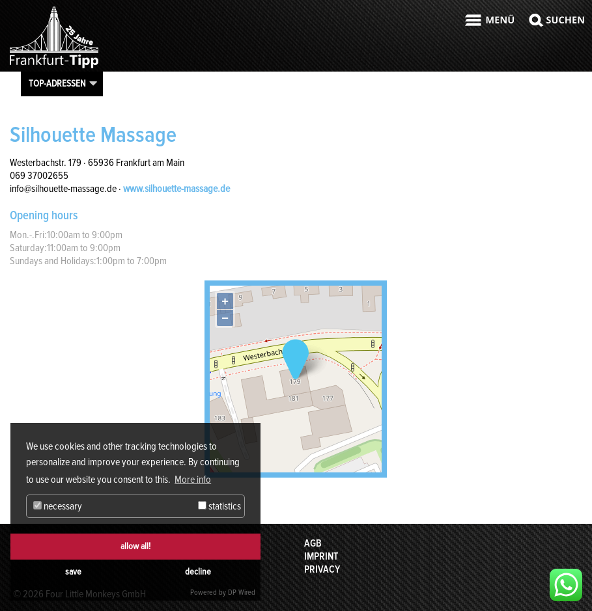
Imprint (321, 556)
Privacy (322, 569)
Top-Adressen (57, 83)
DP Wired (241, 592)
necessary (57, 506)
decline (198, 571)
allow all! (135, 546)
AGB (313, 543)
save (73, 571)
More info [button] (193, 479)
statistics (219, 506)
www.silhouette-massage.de (176, 188)
